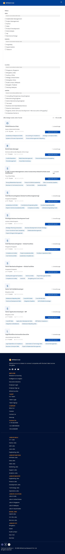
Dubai (11, 528)
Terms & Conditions (7, 548)
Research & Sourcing (15, 375)
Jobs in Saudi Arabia (15, 509)
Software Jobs (13, 457)
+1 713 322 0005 (13, 423)
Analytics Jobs (13, 473)
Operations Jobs (14, 491)
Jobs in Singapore (14, 502)
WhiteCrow (14, 360)
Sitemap (11, 417)
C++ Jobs (12, 440)
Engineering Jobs (14, 452)
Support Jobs (13, 470)
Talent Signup (13, 403)
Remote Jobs (13, 520)
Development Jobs (14, 485)
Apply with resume (52, 132)
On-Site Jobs (13, 517)
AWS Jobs (12, 446)
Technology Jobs (14, 488)
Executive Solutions (14, 382)
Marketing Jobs (13, 467)
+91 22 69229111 (13, 429)
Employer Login (13, 385)
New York (11, 535)
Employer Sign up (14, 388)
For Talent (12, 396)
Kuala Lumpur (13, 532)
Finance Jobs (13, 481)
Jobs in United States (15, 499)
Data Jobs (12, 460)
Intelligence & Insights (15, 379)
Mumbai (11, 538)
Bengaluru (12, 525)
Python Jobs (12, 443)
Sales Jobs (12, 464)
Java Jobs (12, 449)
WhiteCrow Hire (13, 391)
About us (11, 408)
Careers (11, 411)
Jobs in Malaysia (14, 505)
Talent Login (12, 400)
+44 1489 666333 (14, 426)
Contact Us (12, 414)
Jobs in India (12, 496)
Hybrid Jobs (12, 514)
